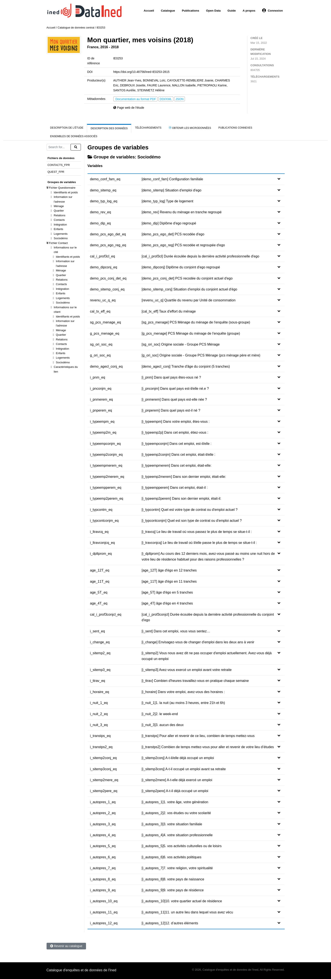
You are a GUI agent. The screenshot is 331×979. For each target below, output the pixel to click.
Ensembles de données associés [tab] (73, 136)
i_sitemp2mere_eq (104, 780)
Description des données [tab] (109, 128)
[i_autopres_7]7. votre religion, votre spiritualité (177, 868)
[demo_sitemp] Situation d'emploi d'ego (171, 190)
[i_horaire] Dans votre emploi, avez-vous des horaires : (183, 692)
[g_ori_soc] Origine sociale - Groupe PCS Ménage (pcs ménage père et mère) (201, 355)
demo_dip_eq (100, 223)
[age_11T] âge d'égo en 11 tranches (169, 581)
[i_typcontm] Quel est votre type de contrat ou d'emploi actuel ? (189, 509)
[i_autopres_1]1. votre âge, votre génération (175, 802)
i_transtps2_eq (101, 747)
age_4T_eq (98, 603)
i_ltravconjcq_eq (102, 542)
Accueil (149, 10)
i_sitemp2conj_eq (103, 758)
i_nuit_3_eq (99, 725)
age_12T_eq (99, 570)
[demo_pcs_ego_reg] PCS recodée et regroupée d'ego (183, 245)
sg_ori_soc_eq (101, 344)
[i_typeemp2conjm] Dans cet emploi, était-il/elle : (178, 454)
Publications (190, 10)
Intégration (60, 224)
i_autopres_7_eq (103, 868)
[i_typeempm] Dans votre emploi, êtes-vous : (176, 421)
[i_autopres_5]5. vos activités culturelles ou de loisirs (182, 846)
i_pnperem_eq (101, 410)
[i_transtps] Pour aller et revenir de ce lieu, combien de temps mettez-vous (198, 736)
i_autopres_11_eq (104, 912)
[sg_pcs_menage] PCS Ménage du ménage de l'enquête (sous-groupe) (196, 322)
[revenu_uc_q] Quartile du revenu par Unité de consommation (189, 300)
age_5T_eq (98, 592)
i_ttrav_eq (97, 681)
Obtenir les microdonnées (148, 47)
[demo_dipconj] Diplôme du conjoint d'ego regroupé (181, 267)
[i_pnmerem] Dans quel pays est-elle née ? (174, 399)
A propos (249, 10)
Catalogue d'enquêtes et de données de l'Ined (81, 970)
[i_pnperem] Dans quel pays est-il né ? (171, 410)
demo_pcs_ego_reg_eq (108, 245)
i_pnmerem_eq (101, 399)
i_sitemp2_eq (100, 653)
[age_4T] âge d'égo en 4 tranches (167, 603)
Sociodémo (61, 238)
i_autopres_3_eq (103, 824)
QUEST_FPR (56, 171)
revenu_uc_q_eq (103, 300)
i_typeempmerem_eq (106, 465)
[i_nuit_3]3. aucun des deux (163, 725)
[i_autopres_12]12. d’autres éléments (170, 923)
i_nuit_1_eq (99, 703)
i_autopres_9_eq (103, 890)
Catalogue (168, 10)
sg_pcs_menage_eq (105, 322)
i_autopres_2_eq (103, 813)
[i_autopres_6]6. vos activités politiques (171, 857)
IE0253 (101, 27)
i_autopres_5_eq (103, 846)
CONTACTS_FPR (59, 165)
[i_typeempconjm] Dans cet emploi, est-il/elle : (176, 443)
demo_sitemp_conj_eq (107, 289)
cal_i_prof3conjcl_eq (105, 614)
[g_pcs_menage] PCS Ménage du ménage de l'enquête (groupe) (191, 333)
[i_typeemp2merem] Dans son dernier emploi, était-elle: (184, 476)
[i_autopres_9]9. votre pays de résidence (173, 890)
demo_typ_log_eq (103, 201)
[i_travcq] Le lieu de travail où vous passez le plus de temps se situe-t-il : (197, 532)
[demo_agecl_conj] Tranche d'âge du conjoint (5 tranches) (186, 366)
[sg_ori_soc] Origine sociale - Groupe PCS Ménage (181, 344)
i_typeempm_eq (102, 421)
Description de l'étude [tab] (66, 127)
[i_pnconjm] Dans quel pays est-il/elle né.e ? (175, 388)
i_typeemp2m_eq (103, 432)
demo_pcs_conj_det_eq (108, 278)
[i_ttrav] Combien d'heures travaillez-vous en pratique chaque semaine (195, 681)
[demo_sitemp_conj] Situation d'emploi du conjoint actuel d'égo (189, 289)
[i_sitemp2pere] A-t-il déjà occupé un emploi (175, 791)
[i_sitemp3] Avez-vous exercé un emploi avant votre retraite (186, 670)
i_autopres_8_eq (103, 879)
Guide (232, 10)
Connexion (272, 10)
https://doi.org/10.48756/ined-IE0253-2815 (141, 72)
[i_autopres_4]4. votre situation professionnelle (177, 835)
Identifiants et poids (66, 192)
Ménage (59, 206)
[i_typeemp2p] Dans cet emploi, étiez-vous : (175, 432)
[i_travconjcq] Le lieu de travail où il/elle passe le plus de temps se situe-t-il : (199, 542)
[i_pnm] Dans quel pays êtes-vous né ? (171, 377)
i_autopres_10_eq (104, 901)
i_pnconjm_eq (101, 388)
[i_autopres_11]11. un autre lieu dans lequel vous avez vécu (187, 912)
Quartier (59, 210)
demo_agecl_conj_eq (106, 366)
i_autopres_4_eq (103, 835)
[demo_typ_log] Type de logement (167, 201)
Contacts (59, 219)
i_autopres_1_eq (103, 802)
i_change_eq (100, 642)
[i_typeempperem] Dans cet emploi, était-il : (175, 487)
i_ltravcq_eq (99, 532)
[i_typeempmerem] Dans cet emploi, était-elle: (176, 465)
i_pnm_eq (97, 377)
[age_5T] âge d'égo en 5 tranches (167, 592)
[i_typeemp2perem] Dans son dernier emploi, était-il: (181, 498)
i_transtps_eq (100, 736)
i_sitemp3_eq (100, 670)
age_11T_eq (99, 581)
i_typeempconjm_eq (105, 443)
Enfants (58, 229)
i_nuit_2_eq (99, 714)
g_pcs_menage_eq (104, 333)
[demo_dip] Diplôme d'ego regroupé (169, 223)
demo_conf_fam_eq (105, 179)
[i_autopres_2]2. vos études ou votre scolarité (176, 813)
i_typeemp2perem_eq (106, 498)
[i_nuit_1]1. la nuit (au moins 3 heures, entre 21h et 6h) (183, 703)
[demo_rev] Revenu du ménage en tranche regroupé (182, 212)
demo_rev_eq (100, 212)
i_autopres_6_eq (103, 857)
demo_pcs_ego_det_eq (108, 234)
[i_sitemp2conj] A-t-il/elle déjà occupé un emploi (178, 758)
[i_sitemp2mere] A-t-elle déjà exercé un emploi (177, 780)
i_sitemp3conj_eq (103, 769)
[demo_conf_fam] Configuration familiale (172, 179)
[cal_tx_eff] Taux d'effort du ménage (169, 311)
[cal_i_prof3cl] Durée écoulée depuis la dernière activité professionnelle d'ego (200, 256)
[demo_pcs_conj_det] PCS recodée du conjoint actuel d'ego (187, 278)
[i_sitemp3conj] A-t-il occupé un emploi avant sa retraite (184, 769)
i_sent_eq (97, 631)
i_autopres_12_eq (104, 923)
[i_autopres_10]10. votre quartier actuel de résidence (182, 901)
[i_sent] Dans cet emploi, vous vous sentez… (176, 631)
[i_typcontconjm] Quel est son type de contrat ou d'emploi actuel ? (192, 520)
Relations (59, 215)
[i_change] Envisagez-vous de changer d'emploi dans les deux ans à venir (198, 642)
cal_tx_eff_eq (100, 311)
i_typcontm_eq (101, 509)
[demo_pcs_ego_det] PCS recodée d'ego (173, 234)
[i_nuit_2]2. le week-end (160, 714)
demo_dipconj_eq (103, 267)
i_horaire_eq (99, 692)
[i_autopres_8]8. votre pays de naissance (173, 879)
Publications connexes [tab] (235, 127)
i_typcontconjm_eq (104, 520)
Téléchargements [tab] (148, 127)
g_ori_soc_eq (100, 355)
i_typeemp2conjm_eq (106, 454)
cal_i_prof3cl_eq (102, 256)
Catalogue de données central (75, 27)
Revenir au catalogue (66, 946)
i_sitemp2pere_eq (103, 791)
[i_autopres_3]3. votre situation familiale (172, 824)
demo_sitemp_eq (103, 190)
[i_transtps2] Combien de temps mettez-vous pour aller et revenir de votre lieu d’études (208, 747)
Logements (61, 233)
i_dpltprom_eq (101, 553)
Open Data (213, 10)
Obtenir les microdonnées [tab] (190, 127)
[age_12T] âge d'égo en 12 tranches (169, 570)
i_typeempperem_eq (105, 487)
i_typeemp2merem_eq (107, 476)
